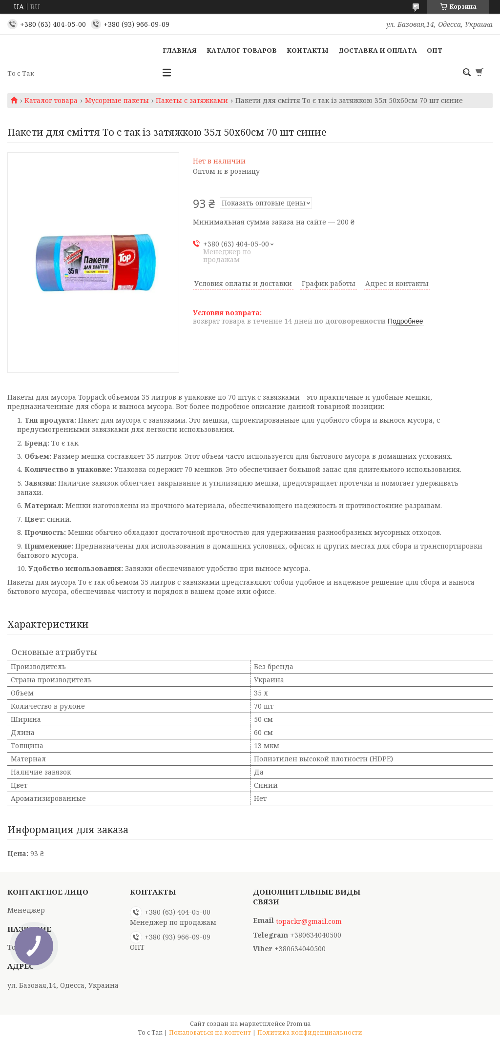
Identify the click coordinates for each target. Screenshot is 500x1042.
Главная (180, 50)
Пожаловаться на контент (210, 1032)
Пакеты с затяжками (192, 100)
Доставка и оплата (377, 50)
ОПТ (434, 50)
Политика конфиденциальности (309, 1032)
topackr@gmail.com (309, 921)
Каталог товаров (242, 50)
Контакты (308, 50)
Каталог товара (51, 100)
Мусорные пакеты (117, 100)
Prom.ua (299, 1024)
